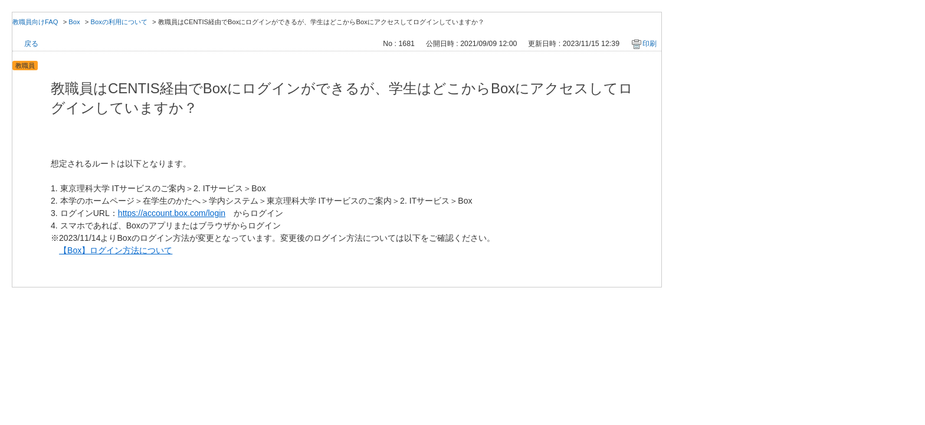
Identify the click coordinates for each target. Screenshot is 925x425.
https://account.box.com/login (171, 213)
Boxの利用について (119, 21)
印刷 (649, 44)
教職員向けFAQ (35, 21)
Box (74, 21)
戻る (31, 44)
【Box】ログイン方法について (115, 250)
